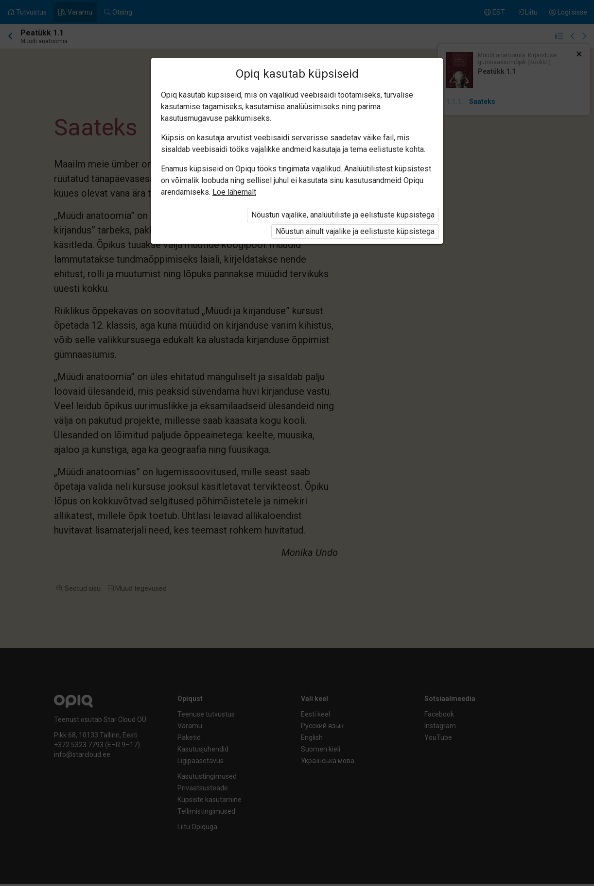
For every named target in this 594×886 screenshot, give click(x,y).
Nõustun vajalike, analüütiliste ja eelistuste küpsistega (343, 214)
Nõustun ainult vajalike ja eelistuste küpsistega (355, 231)
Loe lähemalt (234, 192)
